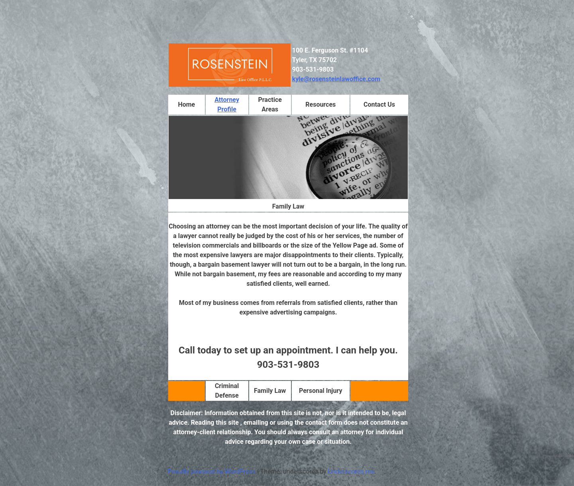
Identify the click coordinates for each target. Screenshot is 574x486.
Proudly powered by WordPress (212, 471)
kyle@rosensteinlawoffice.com (336, 79)
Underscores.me (351, 471)
